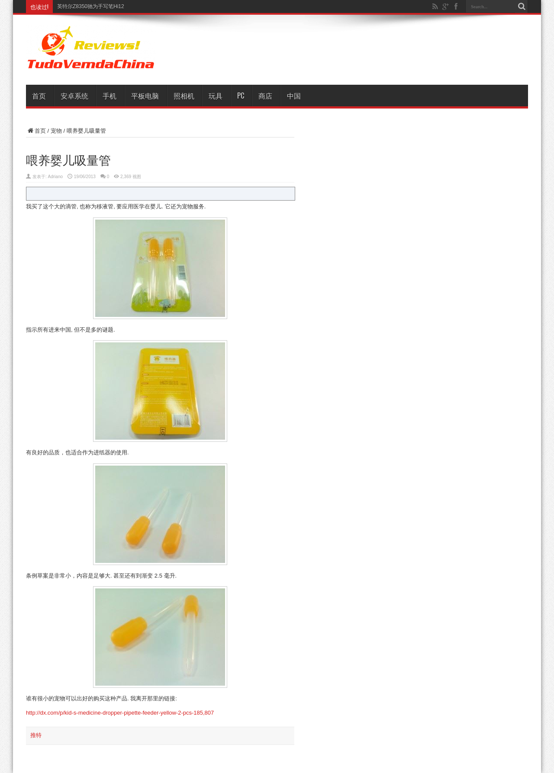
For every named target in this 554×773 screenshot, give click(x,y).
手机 (109, 95)
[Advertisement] (367, 48)
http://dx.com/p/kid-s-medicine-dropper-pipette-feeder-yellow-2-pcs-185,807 (120, 712)
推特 (36, 735)
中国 (294, 95)
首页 (39, 95)
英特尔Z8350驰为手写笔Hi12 (90, 6)
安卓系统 (74, 95)
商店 (265, 95)
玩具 (215, 95)
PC (240, 95)
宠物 (56, 131)
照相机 (184, 95)
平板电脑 (145, 95)
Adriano (55, 176)
